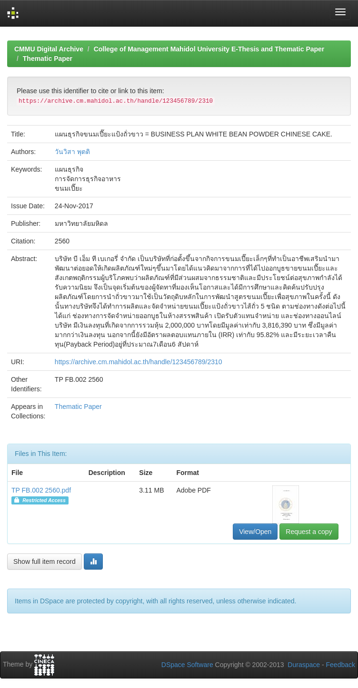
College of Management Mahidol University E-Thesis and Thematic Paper (209, 49)
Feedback (340, 665)
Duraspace (304, 665)
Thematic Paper (47, 58)
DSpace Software (187, 665)
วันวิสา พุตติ (72, 151)
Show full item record (44, 561)
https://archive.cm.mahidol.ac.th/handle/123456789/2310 (138, 362)
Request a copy (309, 531)
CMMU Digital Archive (48, 49)
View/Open (255, 531)
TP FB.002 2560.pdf (41, 490)
